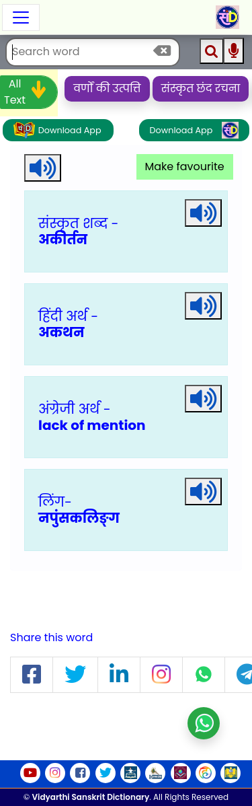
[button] (31, 675)
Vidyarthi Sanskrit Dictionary (91, 797)
